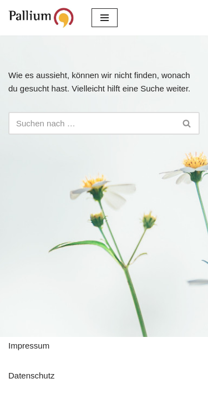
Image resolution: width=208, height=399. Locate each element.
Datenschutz (31, 375)
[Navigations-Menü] (105, 17)
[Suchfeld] (91, 123)
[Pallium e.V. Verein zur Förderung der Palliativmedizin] (41, 18)
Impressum (28, 345)
